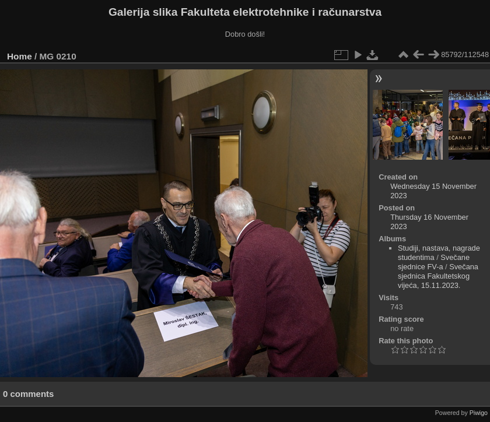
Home (19, 56)
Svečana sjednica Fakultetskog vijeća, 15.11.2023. (438, 276)
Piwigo (479, 412)
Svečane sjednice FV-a (434, 262)
